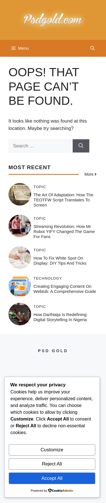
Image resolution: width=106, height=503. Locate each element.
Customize (52, 449)
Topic (40, 187)
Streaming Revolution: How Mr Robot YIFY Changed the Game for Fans (64, 231)
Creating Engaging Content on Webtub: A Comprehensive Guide (65, 289)
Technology (48, 278)
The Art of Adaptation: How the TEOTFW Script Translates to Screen (64, 199)
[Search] (81, 146)
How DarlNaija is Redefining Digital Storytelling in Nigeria (60, 317)
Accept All (51, 478)
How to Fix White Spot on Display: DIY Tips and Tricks (60, 260)
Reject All (52, 464)
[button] (92, 48)
